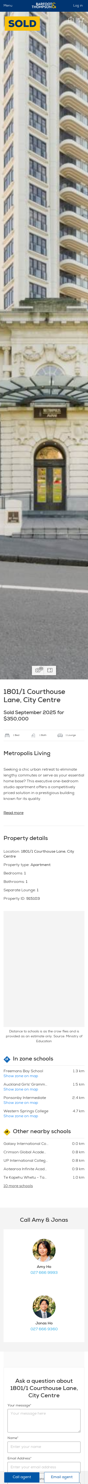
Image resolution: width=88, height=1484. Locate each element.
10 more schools (18, 1186)
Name (12, 1438)
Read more (13, 813)
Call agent (22, 1477)
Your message (19, 1405)
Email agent (62, 1477)
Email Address (19, 1458)
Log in (78, 5)
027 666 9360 (44, 1329)
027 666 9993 (44, 1273)
